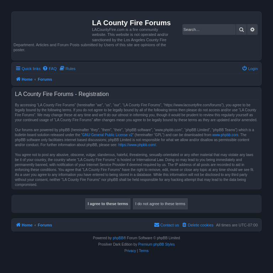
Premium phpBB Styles (156, 244)
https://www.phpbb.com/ (137, 145)
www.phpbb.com (225, 135)
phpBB (118, 238)
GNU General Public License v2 (107, 135)
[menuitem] (49, 68)
